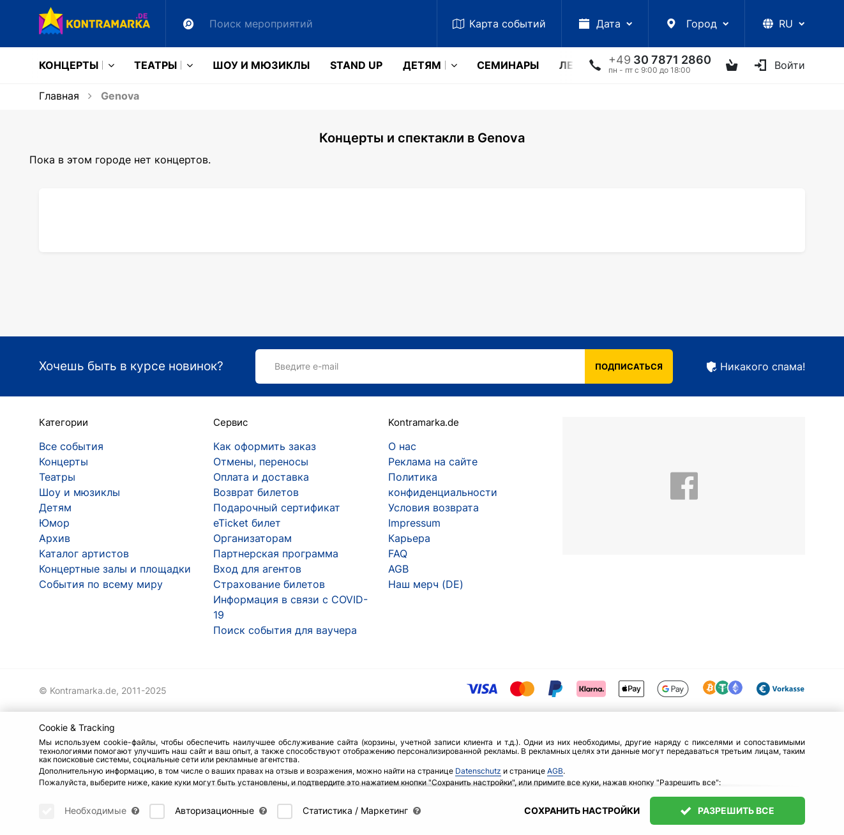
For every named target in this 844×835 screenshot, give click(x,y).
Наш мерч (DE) (425, 584)
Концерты (68, 65)
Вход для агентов (257, 568)
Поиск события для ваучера (285, 630)
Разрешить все (727, 816)
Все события (71, 446)
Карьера (409, 538)
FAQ (397, 553)
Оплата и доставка (261, 476)
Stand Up (356, 65)
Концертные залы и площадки (115, 568)
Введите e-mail (306, 366)
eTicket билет (247, 522)
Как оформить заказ (264, 446)
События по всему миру (101, 584)
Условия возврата (433, 507)
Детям (422, 65)
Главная (59, 95)
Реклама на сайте (433, 461)
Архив (54, 538)
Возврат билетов (256, 492)
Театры (155, 65)
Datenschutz (478, 776)
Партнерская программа (275, 553)
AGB (398, 568)
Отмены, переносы (260, 461)
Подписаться (629, 366)
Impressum (414, 522)
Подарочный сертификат (276, 507)
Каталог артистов (84, 553)
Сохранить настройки (582, 816)
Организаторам (252, 538)
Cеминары (508, 65)
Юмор (54, 522)
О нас (402, 446)
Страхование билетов (269, 584)
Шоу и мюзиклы (261, 65)
